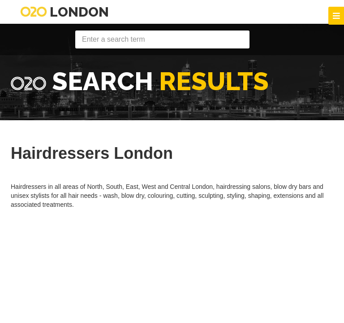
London (65, 12)
